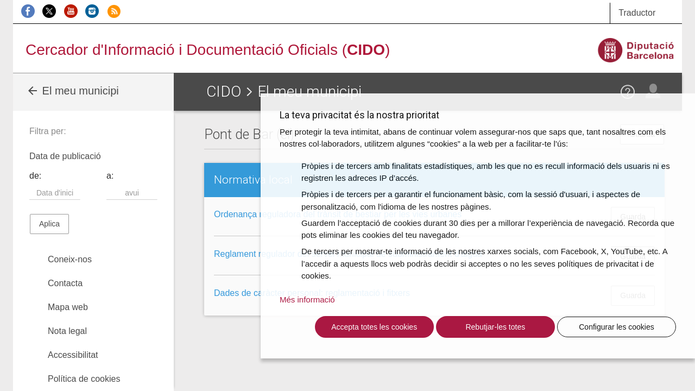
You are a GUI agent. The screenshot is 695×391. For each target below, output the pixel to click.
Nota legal (67, 331)
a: (109, 175)
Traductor (636, 12)
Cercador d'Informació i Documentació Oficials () (208, 49)
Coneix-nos (70, 259)
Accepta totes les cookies (374, 327)
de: (35, 175)
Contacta (65, 283)
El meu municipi (72, 90)
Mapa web (68, 307)
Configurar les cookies (616, 327)
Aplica (49, 223)
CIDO (223, 91)
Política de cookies (84, 378)
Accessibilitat (73, 355)
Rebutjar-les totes (495, 327)
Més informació (307, 299)
